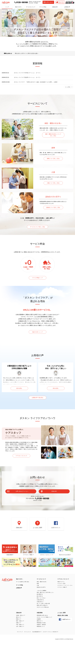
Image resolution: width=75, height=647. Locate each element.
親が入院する (40, 602)
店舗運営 (39, 624)
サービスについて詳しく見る (37, 227)
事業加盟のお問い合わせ (42, 621)
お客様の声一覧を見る (37, 401)
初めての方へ (18, 6)
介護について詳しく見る (53, 183)
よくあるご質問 (37, 533)
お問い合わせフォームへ (27, 495)
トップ (7, 6)
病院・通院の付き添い (42, 587)
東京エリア (18, 623)
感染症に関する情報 (63, 621)
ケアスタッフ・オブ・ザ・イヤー (65, 591)
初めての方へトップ (37, 334)
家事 (38, 589)
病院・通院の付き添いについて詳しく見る (53, 135)
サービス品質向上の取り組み (22, 587)
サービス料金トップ (37, 279)
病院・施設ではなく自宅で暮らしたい (45, 598)
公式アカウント (55, 533)
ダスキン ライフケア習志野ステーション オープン (27, 77)
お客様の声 (67, 6)
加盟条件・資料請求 (41, 630)
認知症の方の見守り (41, 593)
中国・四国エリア (20, 630)
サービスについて (30, 6)
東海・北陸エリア (20, 626)
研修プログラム (61, 587)
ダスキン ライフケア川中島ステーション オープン (27, 72)
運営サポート (40, 626)
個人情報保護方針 (36, 637)
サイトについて (27, 637)
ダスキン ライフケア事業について (44, 623)
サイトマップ (20, 637)
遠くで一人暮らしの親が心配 (43, 609)
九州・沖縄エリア (20, 632)
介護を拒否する (40, 605)
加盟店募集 (39, 618)
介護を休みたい (40, 607)
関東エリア (18, 624)
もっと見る (67, 87)
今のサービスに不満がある (43, 613)
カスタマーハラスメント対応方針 (50, 637)
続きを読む (19, 390)
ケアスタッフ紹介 (62, 589)
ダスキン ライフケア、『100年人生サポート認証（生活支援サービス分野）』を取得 (35, 82)
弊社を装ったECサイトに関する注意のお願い (26, 53)
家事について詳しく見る (53, 158)
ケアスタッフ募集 (62, 593)
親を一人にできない (41, 603)
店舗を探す (55, 6)
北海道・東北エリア (20, 621)
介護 (38, 591)
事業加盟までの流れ (41, 628)
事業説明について (41, 632)
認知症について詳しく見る (53, 207)
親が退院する (40, 600)
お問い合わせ (47, 2)
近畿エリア (18, 628)
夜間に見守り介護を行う (42, 611)
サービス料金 (42, 6)
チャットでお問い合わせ (59, 2)
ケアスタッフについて (21, 459)
